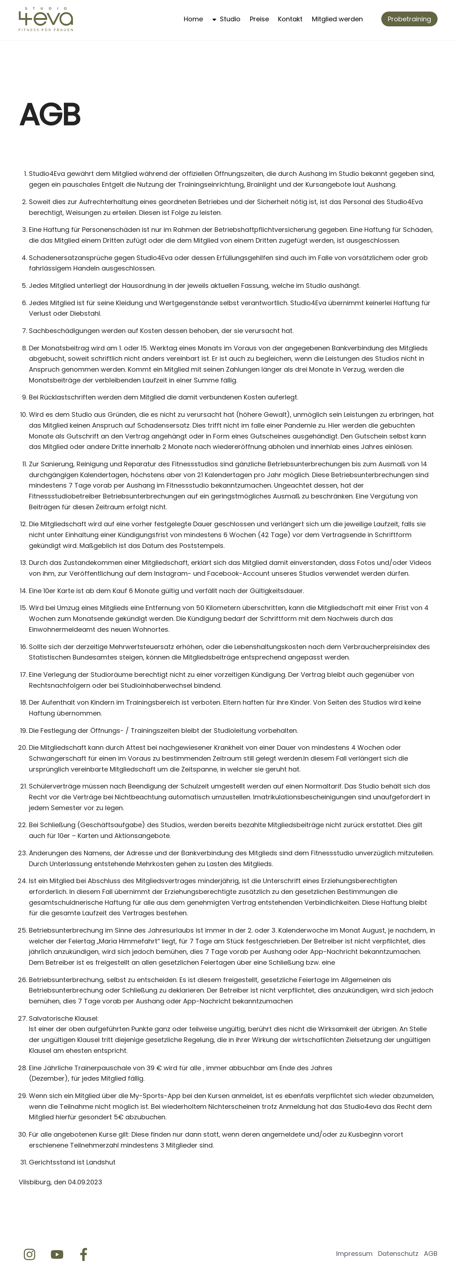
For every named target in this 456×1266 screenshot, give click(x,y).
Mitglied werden (337, 18)
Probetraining (409, 18)
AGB (431, 1253)
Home (193, 18)
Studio (226, 18)
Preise (259, 18)
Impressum (354, 1253)
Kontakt (290, 18)
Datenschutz (398, 1253)
